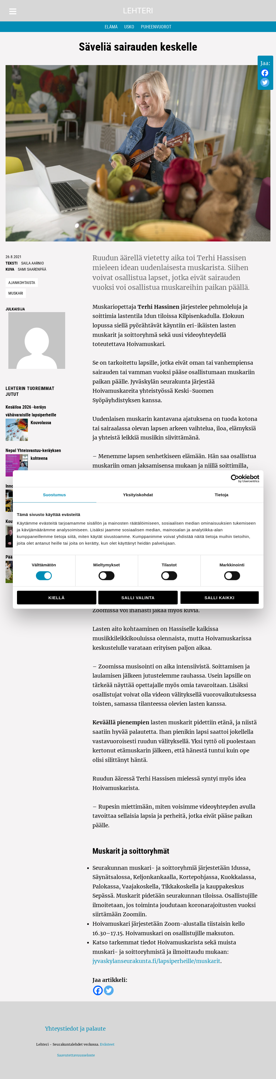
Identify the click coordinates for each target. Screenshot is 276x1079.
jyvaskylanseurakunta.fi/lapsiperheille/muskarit (156, 961)
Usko (129, 27)
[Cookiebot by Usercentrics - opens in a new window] (235, 478)
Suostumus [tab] (54, 494)
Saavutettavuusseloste (75, 1055)
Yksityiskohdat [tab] (138, 494)
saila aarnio (32, 263)
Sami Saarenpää (32, 269)
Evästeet (107, 1044)
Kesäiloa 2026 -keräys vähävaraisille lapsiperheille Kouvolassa (31, 415)
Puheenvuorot (156, 27)
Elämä (111, 27)
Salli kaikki (219, 597)
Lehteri (138, 10)
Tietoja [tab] (221, 494)
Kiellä (56, 597)
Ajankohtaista (21, 282)
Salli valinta (138, 597)
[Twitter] (264, 82)
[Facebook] (264, 72)
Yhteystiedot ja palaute (75, 1028)
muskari (15, 293)
